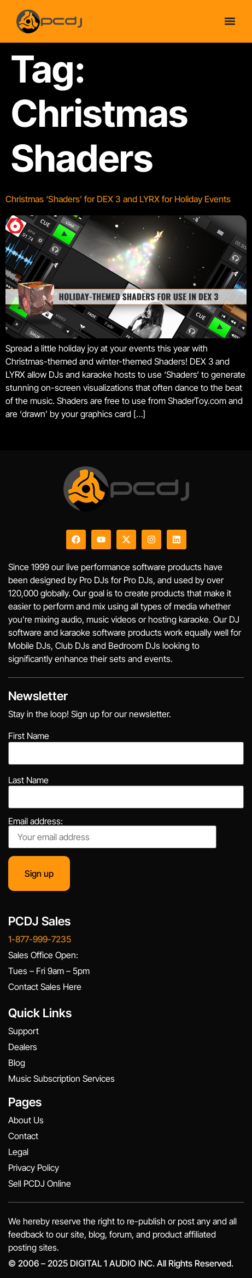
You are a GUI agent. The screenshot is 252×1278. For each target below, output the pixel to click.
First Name (28, 735)
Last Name (28, 780)
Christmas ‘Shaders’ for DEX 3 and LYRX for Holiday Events (118, 199)
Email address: (112, 832)
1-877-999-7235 (39, 939)
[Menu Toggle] (230, 21)
